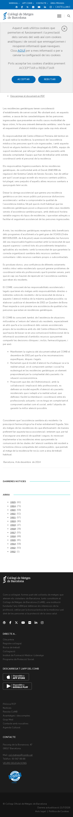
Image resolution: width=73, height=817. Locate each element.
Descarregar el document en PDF (27, 96)
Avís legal (40, 806)
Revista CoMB (10, 707)
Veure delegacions (15, 758)
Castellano (62, 7)
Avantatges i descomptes (16, 711)
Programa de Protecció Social (18, 655)
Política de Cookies (59, 806)
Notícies (7, 704)
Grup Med (8, 715)
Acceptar (23, 79)
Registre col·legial (12, 640)
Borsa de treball (11, 644)
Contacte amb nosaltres (15, 719)
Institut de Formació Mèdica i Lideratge (23, 652)
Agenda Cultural (11, 723)
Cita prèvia (8, 636)
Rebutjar (50, 79)
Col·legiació (9, 648)
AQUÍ (21, 51)
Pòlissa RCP (9, 700)
